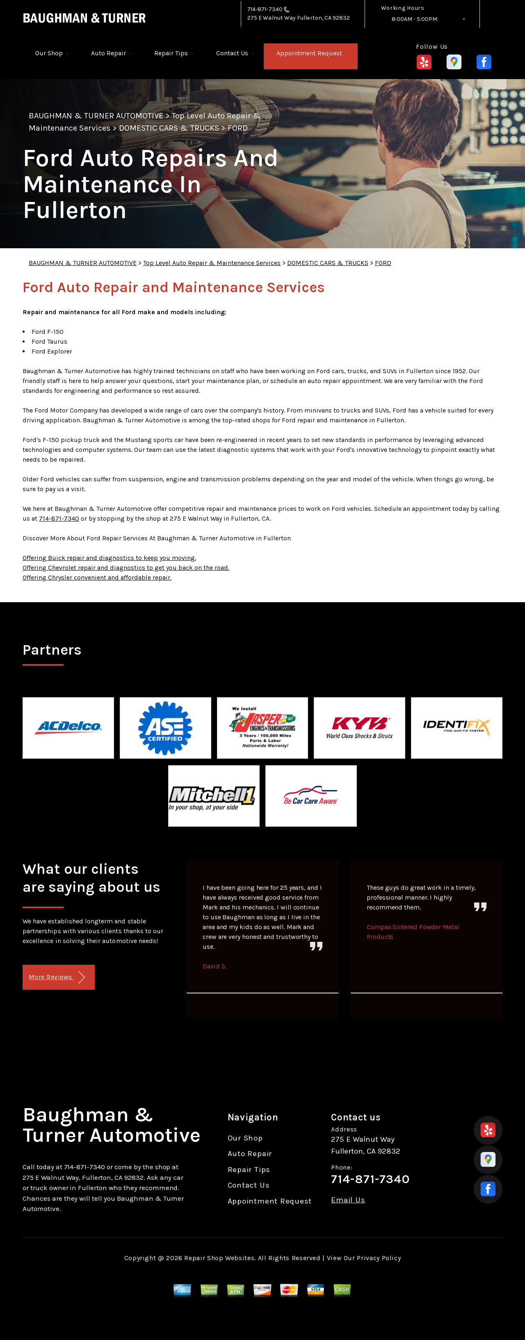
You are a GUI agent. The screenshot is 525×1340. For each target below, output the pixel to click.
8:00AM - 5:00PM (414, 19)
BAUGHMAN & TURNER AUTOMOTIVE (96, 115)
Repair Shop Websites (219, 1258)
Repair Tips (171, 53)
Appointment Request (309, 53)
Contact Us (232, 53)
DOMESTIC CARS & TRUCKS (169, 128)
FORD (238, 128)
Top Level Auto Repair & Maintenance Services (212, 263)
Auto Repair (108, 53)
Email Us (348, 1200)
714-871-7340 (265, 9)
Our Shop (49, 53)
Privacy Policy (379, 1258)
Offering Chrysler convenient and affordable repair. (97, 577)
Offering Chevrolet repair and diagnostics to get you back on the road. (126, 567)
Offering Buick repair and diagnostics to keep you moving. (109, 558)
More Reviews (57, 977)
